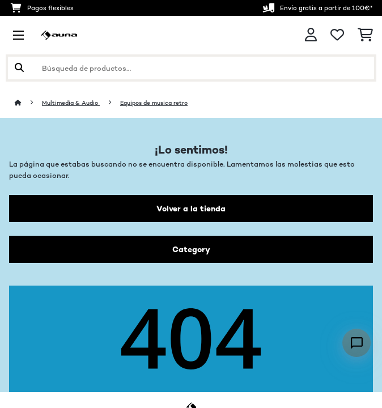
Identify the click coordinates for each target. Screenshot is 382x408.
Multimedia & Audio (71, 103)
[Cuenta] (311, 35)
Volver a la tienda (191, 208)
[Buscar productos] (191, 68)
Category (191, 249)
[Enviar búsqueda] (19, 68)
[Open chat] (356, 343)
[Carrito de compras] (365, 35)
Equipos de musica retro (154, 103)
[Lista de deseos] (337, 35)
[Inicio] (28, 103)
